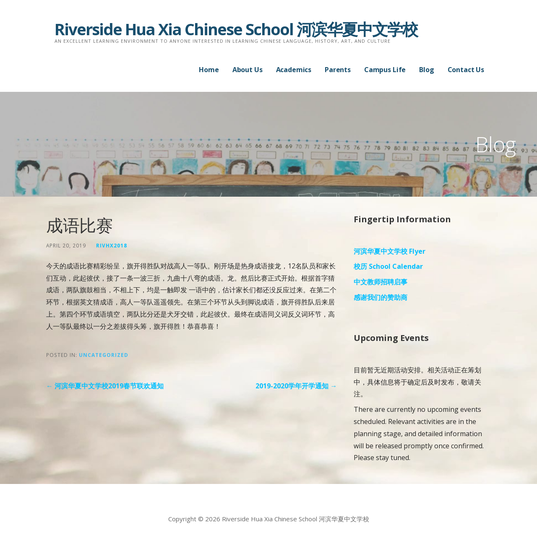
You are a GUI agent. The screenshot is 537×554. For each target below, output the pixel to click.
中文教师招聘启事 (380, 281)
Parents (338, 69)
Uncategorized (103, 354)
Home (209, 69)
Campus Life (385, 69)
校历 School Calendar (388, 266)
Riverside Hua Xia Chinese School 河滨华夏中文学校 (236, 29)
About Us (247, 69)
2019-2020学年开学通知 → (296, 385)
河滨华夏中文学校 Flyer (389, 251)
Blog (426, 69)
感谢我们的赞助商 (380, 297)
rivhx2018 (111, 245)
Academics (294, 69)
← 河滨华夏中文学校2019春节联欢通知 (105, 385)
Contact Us (466, 69)
